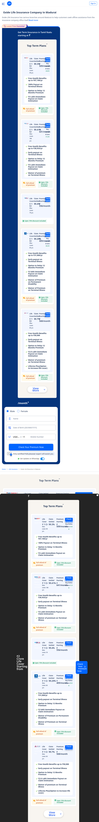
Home (4, 469)
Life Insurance (13, 469)
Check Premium (47, 59)
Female (24, 411)
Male (12, 411)
